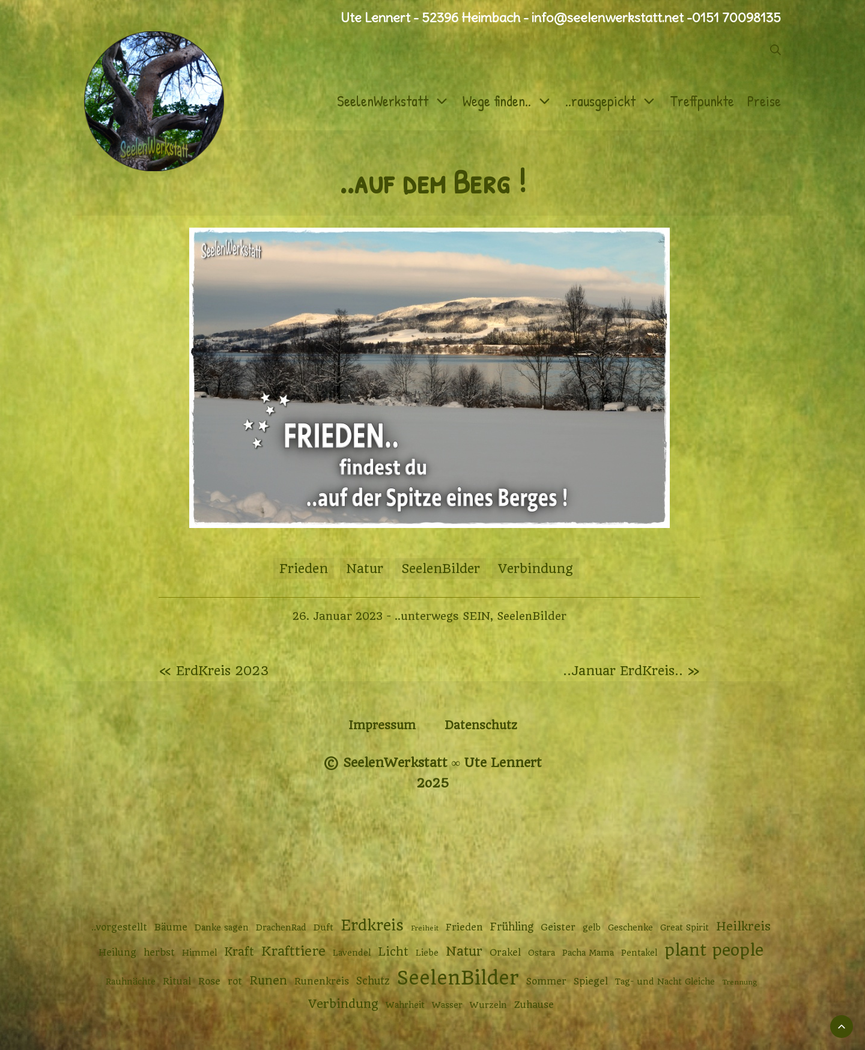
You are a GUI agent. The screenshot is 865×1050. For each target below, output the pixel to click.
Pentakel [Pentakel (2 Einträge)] (639, 952)
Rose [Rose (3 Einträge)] (209, 981)
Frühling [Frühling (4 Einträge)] (511, 927)
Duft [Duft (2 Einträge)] (323, 927)
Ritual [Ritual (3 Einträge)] (177, 981)
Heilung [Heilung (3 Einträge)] (117, 952)
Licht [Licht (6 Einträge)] (393, 952)
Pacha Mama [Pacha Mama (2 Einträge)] (588, 952)
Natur (364, 568)
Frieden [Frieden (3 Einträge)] (464, 927)
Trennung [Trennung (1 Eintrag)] (739, 982)
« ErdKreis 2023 (214, 670)
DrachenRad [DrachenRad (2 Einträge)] (281, 927)
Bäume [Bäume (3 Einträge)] (170, 927)
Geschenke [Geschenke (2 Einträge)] (630, 927)
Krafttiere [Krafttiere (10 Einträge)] (293, 951)
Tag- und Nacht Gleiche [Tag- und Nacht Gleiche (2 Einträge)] (665, 981)
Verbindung (535, 568)
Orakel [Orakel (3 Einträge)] (505, 952)
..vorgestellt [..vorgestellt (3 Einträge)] (119, 927)
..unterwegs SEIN (442, 616)
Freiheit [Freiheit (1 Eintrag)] (425, 928)
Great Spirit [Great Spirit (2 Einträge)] (684, 927)
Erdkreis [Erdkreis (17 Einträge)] (372, 925)
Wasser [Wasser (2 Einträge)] (447, 1005)
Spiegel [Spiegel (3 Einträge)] (591, 981)
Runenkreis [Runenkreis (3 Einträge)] (321, 981)
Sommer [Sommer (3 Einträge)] (546, 981)
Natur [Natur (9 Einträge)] (464, 951)
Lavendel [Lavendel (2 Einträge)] (352, 952)
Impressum (382, 725)
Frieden (303, 568)
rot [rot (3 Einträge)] (235, 981)
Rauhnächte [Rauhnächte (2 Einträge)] (131, 981)
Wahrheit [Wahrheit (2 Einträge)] (405, 1005)
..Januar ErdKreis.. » (631, 670)
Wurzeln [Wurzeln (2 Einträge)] (488, 1005)
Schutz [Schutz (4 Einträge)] (373, 981)
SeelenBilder (440, 568)
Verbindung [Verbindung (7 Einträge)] (343, 1004)
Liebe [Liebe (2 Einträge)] (427, 952)
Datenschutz (481, 725)
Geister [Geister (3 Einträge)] (558, 927)
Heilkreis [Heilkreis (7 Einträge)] (743, 926)
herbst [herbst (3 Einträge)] (159, 952)
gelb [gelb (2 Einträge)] (592, 927)
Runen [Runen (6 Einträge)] (268, 981)
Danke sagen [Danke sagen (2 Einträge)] (222, 927)
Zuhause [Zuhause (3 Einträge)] (534, 1005)
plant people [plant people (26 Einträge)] (713, 950)
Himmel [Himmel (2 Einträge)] (199, 952)
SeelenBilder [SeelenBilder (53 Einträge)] (458, 978)
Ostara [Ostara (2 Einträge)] (541, 952)
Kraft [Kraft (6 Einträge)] (239, 952)
